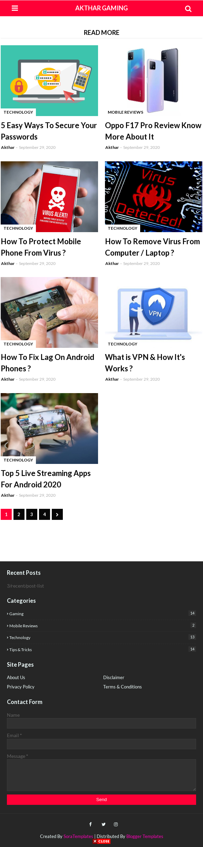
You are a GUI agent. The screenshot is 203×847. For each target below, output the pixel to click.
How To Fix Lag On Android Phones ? (47, 362)
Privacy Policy (21, 686)
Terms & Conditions (122, 686)
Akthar (7, 147)
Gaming (102, 613)
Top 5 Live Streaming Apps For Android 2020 (46, 478)
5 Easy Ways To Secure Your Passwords (49, 131)
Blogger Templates (144, 836)
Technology (102, 637)
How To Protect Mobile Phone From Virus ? (41, 247)
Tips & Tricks (102, 649)
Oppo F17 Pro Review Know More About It (153, 131)
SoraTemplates (78, 836)
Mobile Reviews (102, 625)
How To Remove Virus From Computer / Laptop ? (152, 247)
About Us (16, 677)
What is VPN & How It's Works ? (145, 362)
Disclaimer (113, 677)
